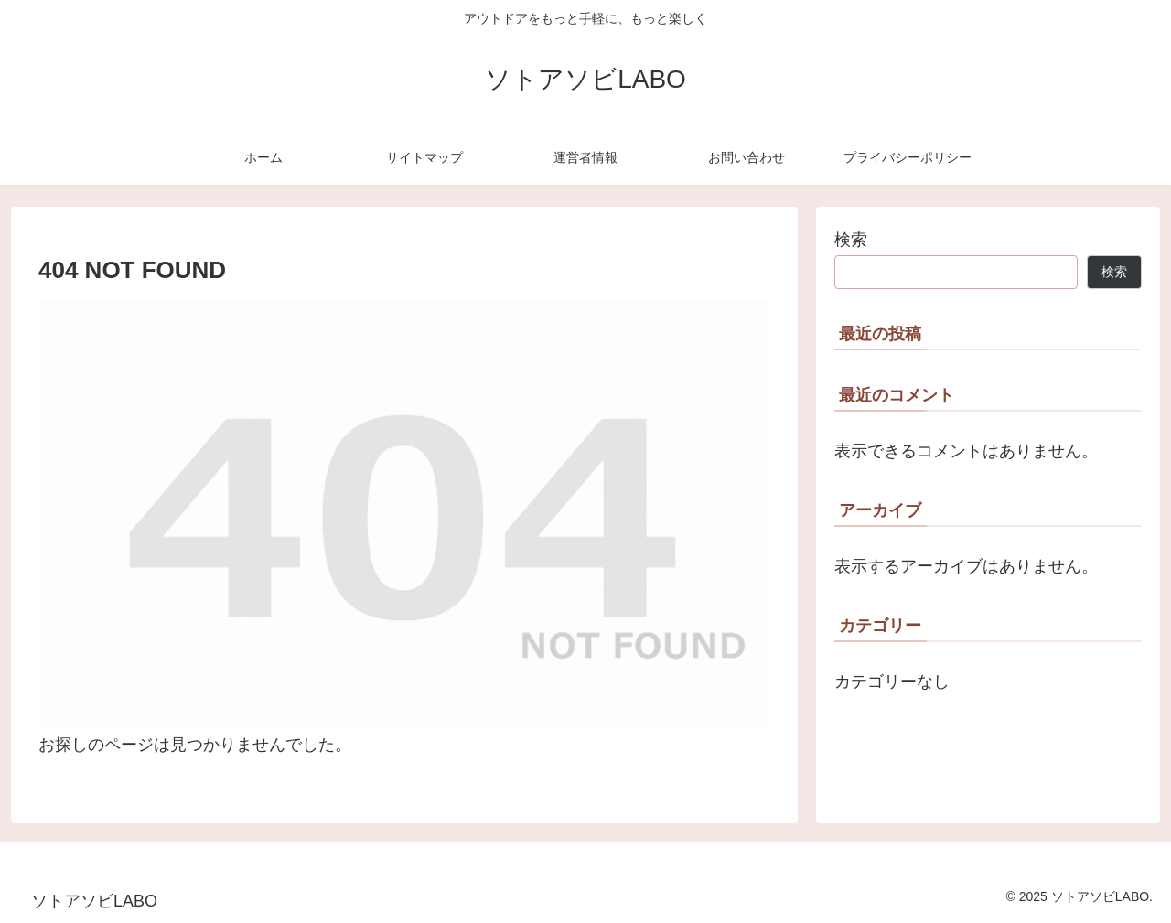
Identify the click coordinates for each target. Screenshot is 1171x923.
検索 (850, 240)
